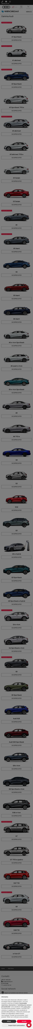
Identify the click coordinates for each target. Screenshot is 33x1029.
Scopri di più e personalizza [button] (16, 1025)
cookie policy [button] (26, 1006)
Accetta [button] (24, 1021)
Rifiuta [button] (9, 1021)
